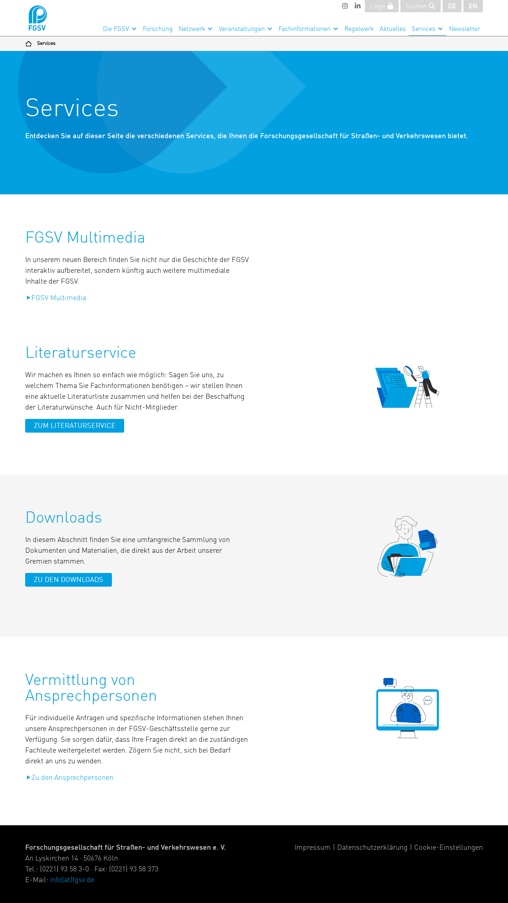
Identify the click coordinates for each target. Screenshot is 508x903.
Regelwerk (359, 29)
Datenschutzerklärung (372, 848)
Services (423, 29)
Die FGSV (116, 29)
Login (381, 6)
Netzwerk (191, 29)
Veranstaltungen (242, 29)
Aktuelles (393, 29)
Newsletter (464, 29)
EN (473, 6)
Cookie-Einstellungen (448, 848)
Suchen (420, 6)
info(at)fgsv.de (72, 880)
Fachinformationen (304, 29)
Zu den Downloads (68, 580)
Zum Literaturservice (74, 426)
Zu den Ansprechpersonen (72, 778)
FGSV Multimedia (58, 298)
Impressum (313, 848)
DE (452, 6)
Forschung (158, 29)
